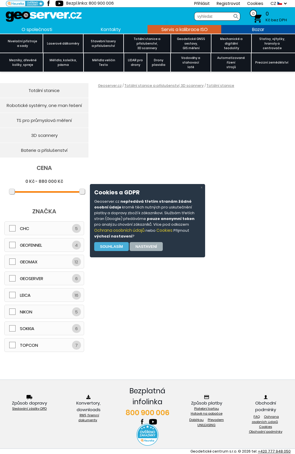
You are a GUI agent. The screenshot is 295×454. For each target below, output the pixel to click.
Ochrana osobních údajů (119, 230)
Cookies (164, 230)
